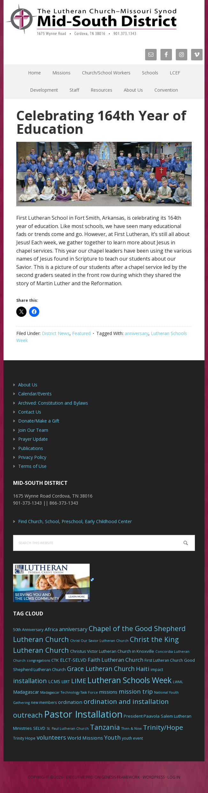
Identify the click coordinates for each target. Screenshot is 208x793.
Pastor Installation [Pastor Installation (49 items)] (83, 714)
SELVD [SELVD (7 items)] (39, 728)
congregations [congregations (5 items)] (38, 660)
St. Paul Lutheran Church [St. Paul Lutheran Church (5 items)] (68, 728)
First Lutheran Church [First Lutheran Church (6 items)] (164, 660)
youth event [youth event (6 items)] (132, 738)
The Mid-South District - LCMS (91, 20)
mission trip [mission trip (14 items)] (136, 691)
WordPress (154, 777)
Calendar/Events (35, 394)
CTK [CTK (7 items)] (55, 660)
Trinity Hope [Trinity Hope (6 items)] (24, 738)
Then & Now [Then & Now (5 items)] (131, 728)
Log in (173, 777)
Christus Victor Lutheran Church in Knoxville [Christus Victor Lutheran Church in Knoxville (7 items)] (112, 651)
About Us (27, 385)
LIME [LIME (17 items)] (78, 680)
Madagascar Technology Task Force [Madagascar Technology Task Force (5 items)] (69, 692)
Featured (81, 333)
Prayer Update (33, 439)
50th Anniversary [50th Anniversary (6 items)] (28, 629)
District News (56, 333)
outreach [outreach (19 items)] (28, 715)
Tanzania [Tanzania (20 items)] (105, 727)
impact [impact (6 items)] (157, 669)
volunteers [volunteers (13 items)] (51, 737)
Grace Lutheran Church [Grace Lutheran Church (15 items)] (101, 668)
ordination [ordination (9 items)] (70, 702)
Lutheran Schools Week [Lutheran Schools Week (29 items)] (129, 680)
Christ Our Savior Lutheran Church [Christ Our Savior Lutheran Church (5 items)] (99, 640)
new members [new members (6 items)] (44, 702)
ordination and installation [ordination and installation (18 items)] (126, 701)
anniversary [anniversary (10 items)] (73, 629)
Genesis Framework (120, 777)
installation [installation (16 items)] (30, 680)
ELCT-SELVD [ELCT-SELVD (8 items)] (73, 660)
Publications (30, 448)
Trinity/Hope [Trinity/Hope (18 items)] (163, 727)
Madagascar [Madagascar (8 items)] (26, 692)
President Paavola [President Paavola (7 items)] (142, 716)
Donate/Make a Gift (38, 421)
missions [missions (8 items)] (108, 692)
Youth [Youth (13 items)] (112, 737)
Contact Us (29, 412)
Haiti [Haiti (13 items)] (142, 669)
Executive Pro (79, 777)
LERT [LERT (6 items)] (66, 681)
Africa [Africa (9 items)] (51, 629)
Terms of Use (32, 466)
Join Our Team (33, 430)
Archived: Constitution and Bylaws (53, 403)
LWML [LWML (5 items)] (178, 682)
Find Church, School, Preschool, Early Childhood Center (75, 521)
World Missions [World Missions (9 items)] (85, 738)
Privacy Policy (32, 457)
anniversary (136, 333)
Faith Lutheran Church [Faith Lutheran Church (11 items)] (115, 659)
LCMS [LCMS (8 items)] (54, 681)
